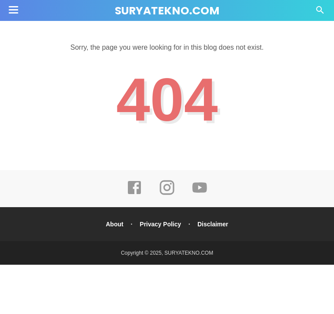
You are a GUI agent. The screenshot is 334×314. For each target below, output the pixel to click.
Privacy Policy (160, 224)
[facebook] (134, 193)
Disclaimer (212, 224)
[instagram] (167, 193)
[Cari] (320, 12)
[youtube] (199, 193)
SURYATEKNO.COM (167, 10)
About (114, 224)
